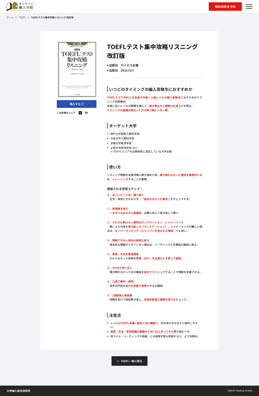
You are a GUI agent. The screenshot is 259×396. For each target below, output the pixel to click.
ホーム (10, 17)
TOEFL (22, 17)
